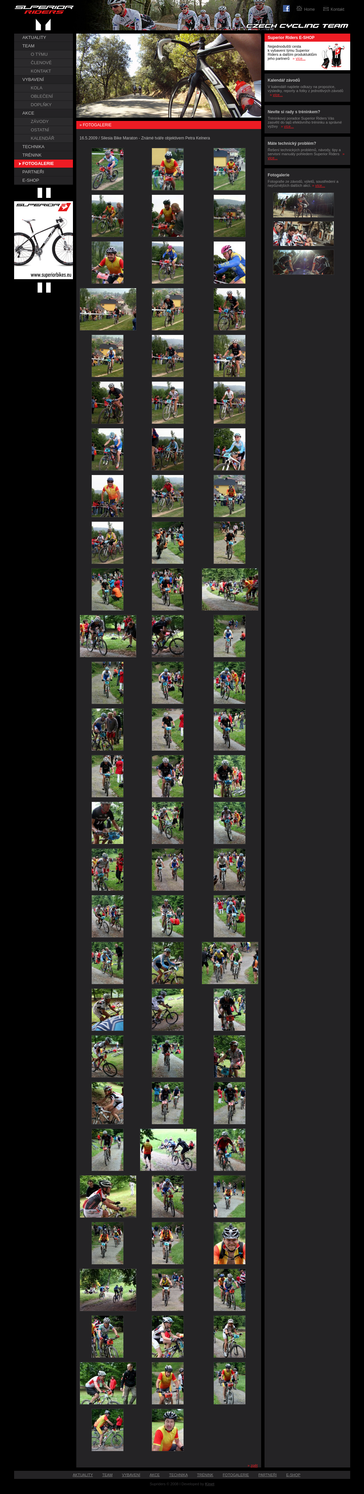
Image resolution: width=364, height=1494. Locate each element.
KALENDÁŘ (42, 138)
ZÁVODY (40, 121)
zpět (254, 1465)
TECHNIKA (34, 146)
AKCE (28, 113)
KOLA (37, 87)
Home (309, 9)
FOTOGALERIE (38, 163)
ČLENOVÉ (41, 62)
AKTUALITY (34, 37)
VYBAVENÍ (33, 79)
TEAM (29, 45)
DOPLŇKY (41, 104)
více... (301, 58)
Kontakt (338, 9)
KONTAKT (41, 71)
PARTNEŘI (33, 171)
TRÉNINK (32, 155)
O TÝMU (39, 54)
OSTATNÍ (40, 129)
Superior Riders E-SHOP (291, 37)
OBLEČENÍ (42, 96)
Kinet (209, 1484)
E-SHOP (31, 180)
